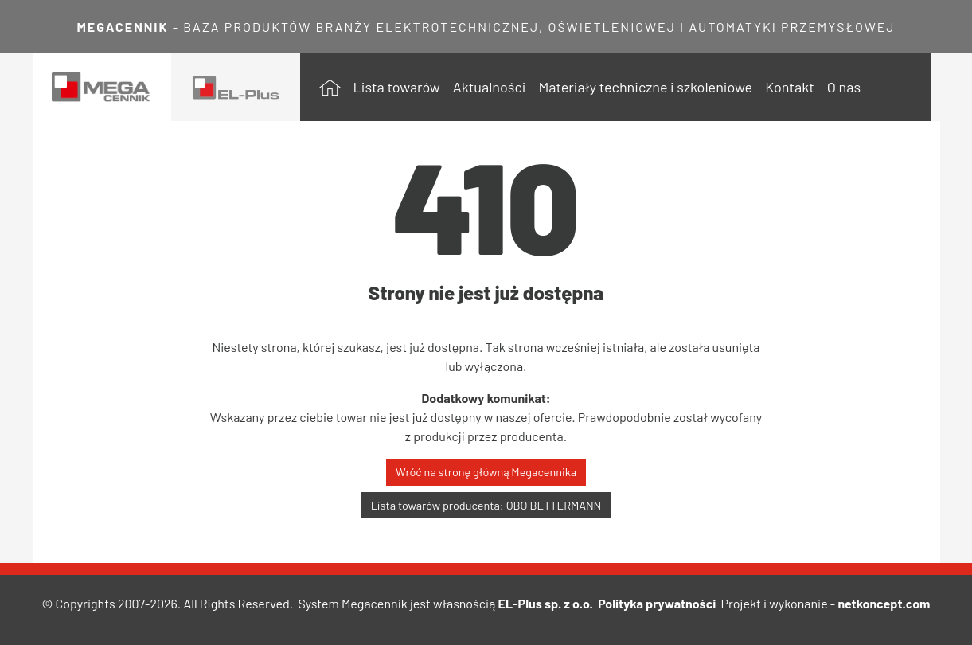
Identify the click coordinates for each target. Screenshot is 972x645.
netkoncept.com (883, 603)
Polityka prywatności (657, 603)
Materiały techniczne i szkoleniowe (645, 87)
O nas (844, 87)
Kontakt (789, 87)
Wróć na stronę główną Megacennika (486, 472)
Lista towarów (396, 87)
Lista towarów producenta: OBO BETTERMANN (486, 505)
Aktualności (489, 87)
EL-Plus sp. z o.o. (545, 603)
